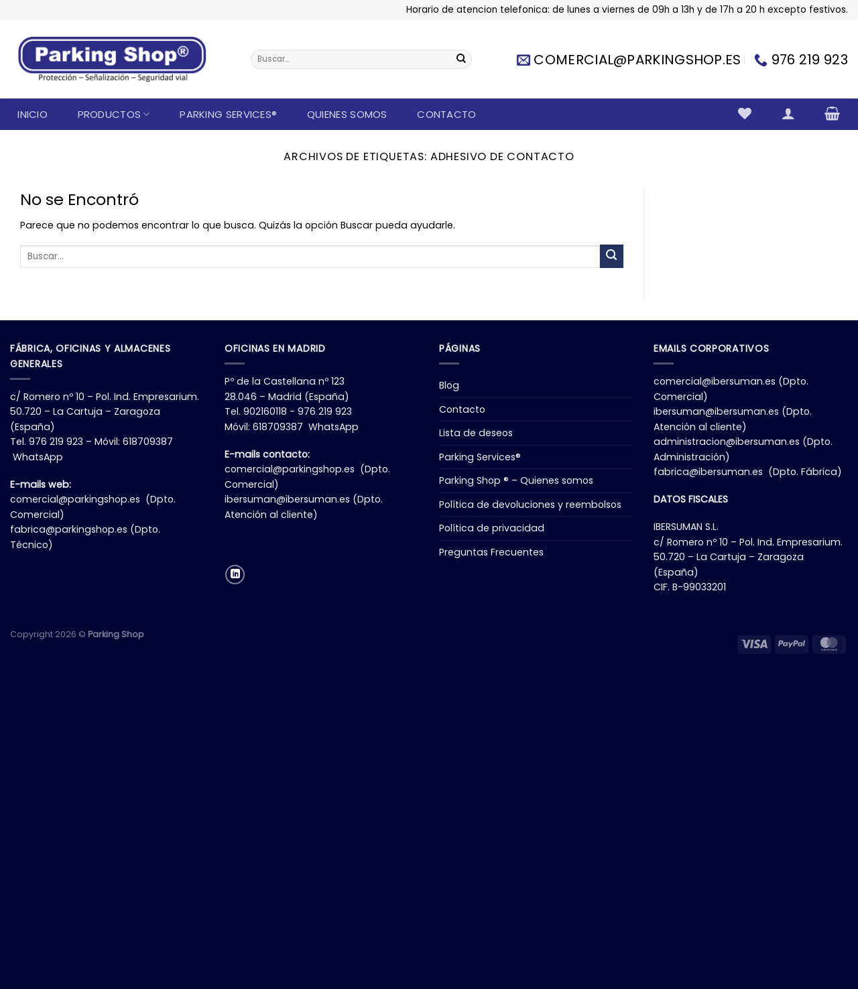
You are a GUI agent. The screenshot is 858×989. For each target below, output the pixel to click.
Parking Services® (228, 114)
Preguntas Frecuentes (491, 552)
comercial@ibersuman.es (715, 381)
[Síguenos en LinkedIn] (235, 574)
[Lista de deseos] (745, 113)
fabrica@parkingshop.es (68, 529)
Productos (114, 114)
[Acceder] (788, 113)
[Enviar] (461, 60)
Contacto (446, 114)
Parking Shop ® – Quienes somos (516, 480)
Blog (449, 385)
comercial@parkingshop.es (75, 499)
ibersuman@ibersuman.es (287, 499)
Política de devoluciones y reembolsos (530, 504)
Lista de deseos (476, 433)
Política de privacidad (491, 528)
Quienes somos (347, 114)
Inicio (32, 114)
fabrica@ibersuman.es (708, 471)
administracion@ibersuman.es (727, 441)
